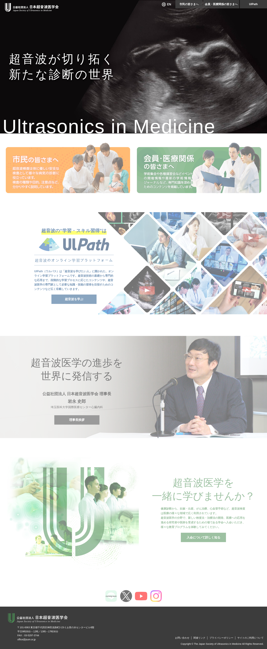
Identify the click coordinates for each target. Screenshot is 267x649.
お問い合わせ (182, 637)
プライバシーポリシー (221, 637)
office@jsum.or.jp (26, 639)
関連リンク (199, 637)
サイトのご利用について (250, 637)
